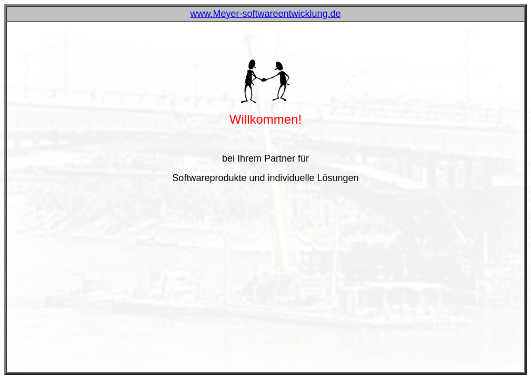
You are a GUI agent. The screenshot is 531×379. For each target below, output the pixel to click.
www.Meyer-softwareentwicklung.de (265, 13)
